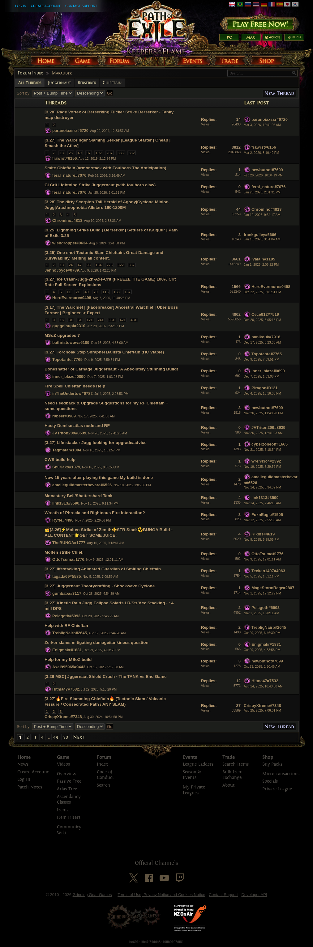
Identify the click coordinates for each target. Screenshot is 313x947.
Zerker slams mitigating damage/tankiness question (96, 642)
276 (110, 265)
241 (101, 320)
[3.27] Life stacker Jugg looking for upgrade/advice (96, 442)
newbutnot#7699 (267, 169)
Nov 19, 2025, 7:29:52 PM (262, 466)
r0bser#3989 (64, 416)
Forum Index (30, 73)
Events (190, 757)
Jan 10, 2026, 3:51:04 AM (262, 239)
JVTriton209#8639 (69, 433)
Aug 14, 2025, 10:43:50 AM (263, 686)
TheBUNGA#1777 (68, 542)
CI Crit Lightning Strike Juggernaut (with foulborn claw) (100, 185)
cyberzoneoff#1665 (269, 444)
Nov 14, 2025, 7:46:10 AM (262, 503)
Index (102, 764)
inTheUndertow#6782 (72, 393)
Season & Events (192, 774)
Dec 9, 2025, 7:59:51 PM (261, 359)
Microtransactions (280, 773)
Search (103, 785)
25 (71, 153)
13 (62, 153)
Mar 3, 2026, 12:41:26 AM (262, 125)
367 (132, 265)
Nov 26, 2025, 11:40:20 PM (263, 413)
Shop (267, 757)
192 (99, 153)
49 (80, 153)
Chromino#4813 (67, 220)
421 (123, 320)
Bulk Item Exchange (232, 774)
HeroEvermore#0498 (71, 297)
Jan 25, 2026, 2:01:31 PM (262, 192)
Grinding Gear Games (92, 894)
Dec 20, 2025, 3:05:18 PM (262, 320)
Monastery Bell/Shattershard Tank (79, 495)
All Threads (29, 82)
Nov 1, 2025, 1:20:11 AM (261, 613)
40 (87, 292)
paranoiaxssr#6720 (70, 130)
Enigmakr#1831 (67, 650)
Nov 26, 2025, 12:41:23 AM (263, 433)
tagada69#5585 (66, 576)
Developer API (254, 894)
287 (110, 153)
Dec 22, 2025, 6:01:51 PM (262, 292)
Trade (228, 757)
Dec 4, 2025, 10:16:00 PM (262, 393)
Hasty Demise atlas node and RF (77, 425)
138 (117, 292)
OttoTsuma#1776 (68, 559)
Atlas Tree (67, 789)
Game (63, 757)
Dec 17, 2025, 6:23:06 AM (262, 342)
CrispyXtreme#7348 (63, 716)
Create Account (46, 6)
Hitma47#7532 (65, 689)
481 (134, 320)
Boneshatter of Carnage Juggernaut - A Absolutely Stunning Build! (111, 369)
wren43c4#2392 (266, 461)
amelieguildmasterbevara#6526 (82, 485)
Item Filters (68, 817)
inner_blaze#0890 (69, 376)
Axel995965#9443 (68, 667)
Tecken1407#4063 (268, 571)
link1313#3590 (65, 503)
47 (80, 265)
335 (121, 153)
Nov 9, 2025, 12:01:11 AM (262, 559)
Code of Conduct (105, 774)
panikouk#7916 (265, 337)
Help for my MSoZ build (68, 659)
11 (69, 292)
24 (71, 265)
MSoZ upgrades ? (62, 335)
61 (80, 320)
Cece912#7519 (265, 314)
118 (106, 292)
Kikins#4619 (263, 534)
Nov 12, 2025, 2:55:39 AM (262, 520)
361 (112, 320)
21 (78, 292)
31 (71, 320)
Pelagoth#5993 (66, 616)
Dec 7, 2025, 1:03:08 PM (261, 376)
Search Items (235, 764)
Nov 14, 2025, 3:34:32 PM (262, 487)
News (22, 764)
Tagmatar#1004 (66, 450)
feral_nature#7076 (69, 175)
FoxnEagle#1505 (267, 514)
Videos (63, 764)
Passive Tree (69, 781)
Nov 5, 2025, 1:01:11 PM (261, 576)
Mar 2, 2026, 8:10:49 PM (261, 152)
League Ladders (198, 764)
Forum (104, 757)
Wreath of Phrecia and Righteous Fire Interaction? (95, 512)
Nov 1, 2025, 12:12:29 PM (262, 593)
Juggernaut (59, 82)
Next (78, 737)
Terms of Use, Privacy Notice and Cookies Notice (161, 894)
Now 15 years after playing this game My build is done (99, 477)
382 (132, 153)
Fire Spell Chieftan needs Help (75, 386)
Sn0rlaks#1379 (66, 466)
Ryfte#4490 (63, 520)
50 (65, 737)
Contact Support (81, 6)
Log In (20, 6)
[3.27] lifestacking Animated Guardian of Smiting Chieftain (103, 569)
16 (62, 320)
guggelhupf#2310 (68, 325)
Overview (66, 773)
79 (96, 292)
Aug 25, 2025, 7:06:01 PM (262, 710)
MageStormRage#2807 (272, 588)
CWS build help (60, 459)
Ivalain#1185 (263, 259)
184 (99, 265)
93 (89, 265)
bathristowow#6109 (70, 342)
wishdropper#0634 (70, 243)
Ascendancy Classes (68, 799)
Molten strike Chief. (64, 552)
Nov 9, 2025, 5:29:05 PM (261, 539)
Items (62, 810)
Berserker (87, 82)
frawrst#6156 (64, 158)
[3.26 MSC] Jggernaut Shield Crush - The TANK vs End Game (106, 676)
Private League (277, 789)
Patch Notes (29, 787)
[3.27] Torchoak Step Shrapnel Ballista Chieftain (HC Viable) (104, 352)
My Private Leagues (194, 790)
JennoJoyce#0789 (62, 270)
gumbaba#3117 (66, 593)
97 (89, 153)
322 (121, 265)
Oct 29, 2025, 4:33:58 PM (262, 650)
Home (24, 757)
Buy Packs (272, 764)
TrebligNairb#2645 (69, 633)
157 (128, 292)
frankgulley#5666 (260, 234)
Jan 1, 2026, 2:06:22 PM (261, 264)
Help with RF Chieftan (66, 625)
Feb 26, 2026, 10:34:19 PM (263, 175)
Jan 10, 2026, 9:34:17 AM (262, 215)
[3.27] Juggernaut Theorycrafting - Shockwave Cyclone (100, 586)
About (228, 785)
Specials (270, 781)
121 (90, 320)
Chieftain (112, 82)
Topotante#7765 (67, 359)
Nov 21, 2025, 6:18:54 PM (262, 449)
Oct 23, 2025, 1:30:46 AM (262, 666)
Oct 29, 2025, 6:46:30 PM (262, 633)
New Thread (279, 93)
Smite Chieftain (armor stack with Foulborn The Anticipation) (105, 168)
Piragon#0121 (264, 388)
